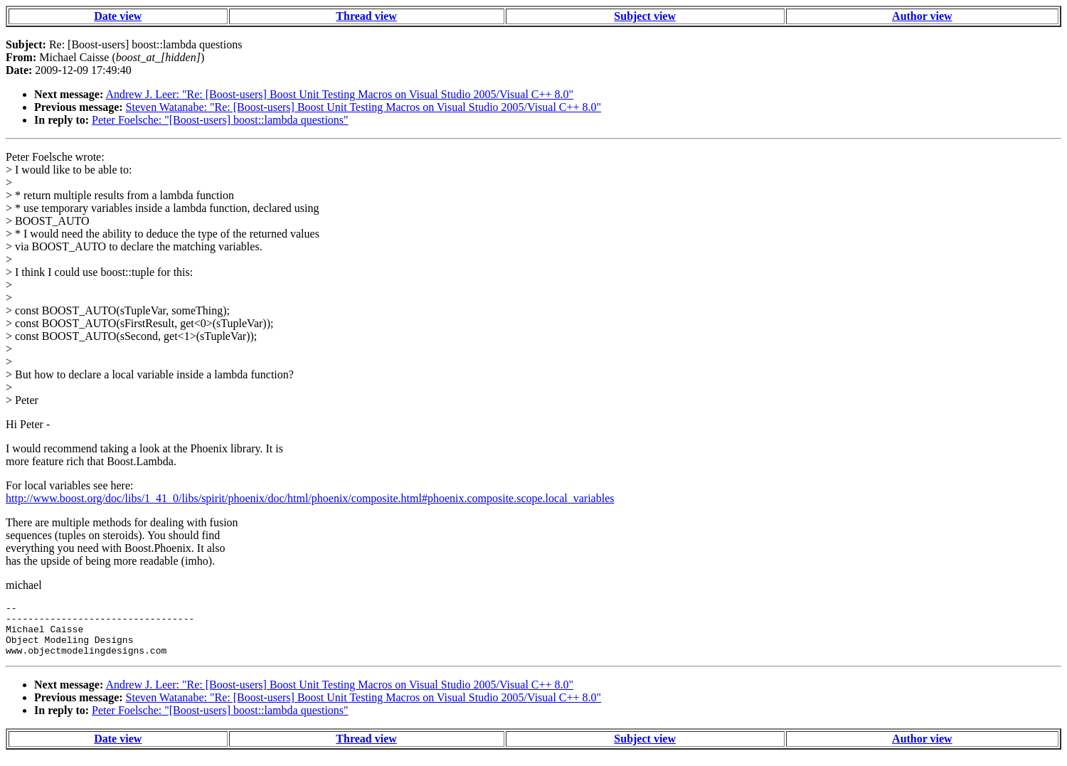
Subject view (645, 16)
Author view (922, 16)
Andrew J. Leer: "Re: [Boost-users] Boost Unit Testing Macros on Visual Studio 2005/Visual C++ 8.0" (339, 94)
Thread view (366, 16)
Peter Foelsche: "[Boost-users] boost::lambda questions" (220, 120)
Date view (118, 16)
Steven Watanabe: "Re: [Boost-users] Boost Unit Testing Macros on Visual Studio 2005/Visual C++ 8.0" (364, 107)
